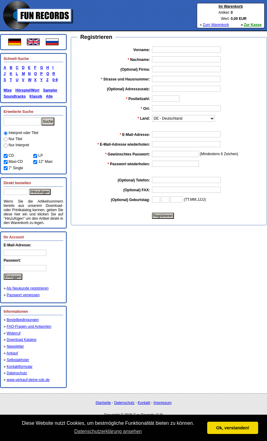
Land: (144, 118)
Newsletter (15, 346)
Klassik (35, 96)
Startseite (103, 403)
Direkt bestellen (17, 183)
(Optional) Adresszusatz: (128, 89)
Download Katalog (21, 340)
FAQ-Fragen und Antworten (29, 326)
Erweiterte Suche (18, 112)
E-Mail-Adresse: (17, 245)
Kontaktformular (20, 366)
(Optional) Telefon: (134, 180)
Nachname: (139, 60)
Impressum (162, 403)
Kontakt (144, 403)
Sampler (50, 90)
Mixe (8, 90)
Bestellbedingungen (23, 320)
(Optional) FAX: (136, 190)
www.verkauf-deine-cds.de (28, 380)
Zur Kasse (253, 25)
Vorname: (141, 50)
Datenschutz (17, 373)
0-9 (54, 80)
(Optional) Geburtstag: (130, 200)
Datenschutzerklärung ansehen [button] (108, 431)
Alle (49, 96)
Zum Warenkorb (216, 25)
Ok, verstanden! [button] (232, 427)
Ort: (145, 109)
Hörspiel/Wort (27, 90)
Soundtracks (15, 96)
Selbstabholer (18, 360)
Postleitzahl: (138, 99)
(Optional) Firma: (135, 69)
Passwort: (12, 260)
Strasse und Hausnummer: (125, 79)
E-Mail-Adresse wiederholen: (123, 144)
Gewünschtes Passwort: (127, 154)
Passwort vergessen (23, 295)
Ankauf (12, 353)
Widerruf (13, 333)
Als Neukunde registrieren (27, 288)
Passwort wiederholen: (129, 164)
